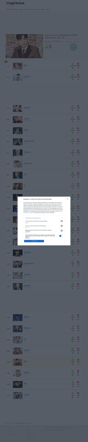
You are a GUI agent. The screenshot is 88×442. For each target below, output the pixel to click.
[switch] (61, 221)
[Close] (67, 199)
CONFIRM (34, 241)
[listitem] (44, 218)
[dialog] (44, 221)
